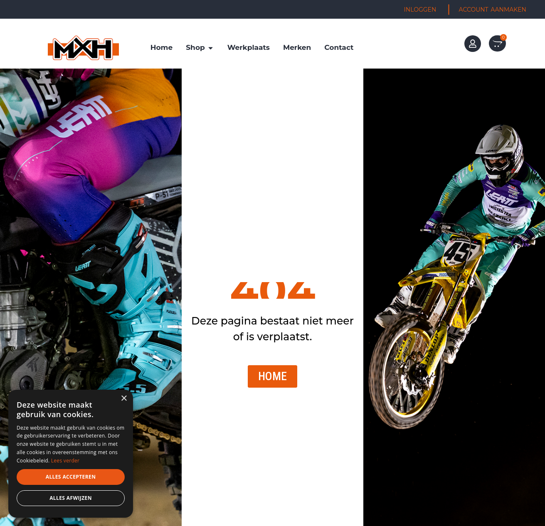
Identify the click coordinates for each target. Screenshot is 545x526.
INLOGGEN (420, 9)
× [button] (124, 399)
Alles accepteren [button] (71, 476)
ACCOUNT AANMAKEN (492, 9)
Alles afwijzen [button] (70, 497)
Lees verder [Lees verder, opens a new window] (65, 460)
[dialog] (70, 454)
